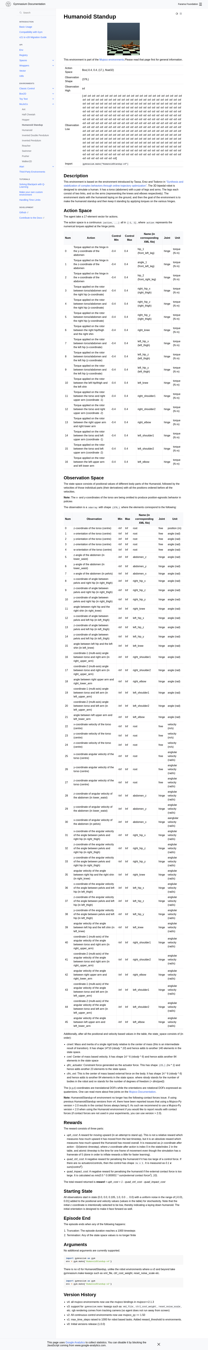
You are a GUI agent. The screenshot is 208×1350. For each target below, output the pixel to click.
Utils (21, 76)
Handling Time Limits (29, 200)
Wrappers (24, 65)
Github (22, 212)
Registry (23, 55)
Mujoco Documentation (142, 1091)
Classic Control (27, 88)
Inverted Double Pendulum (35, 135)
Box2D (22, 93)
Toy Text (23, 99)
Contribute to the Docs (30, 217)
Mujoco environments (111, 59)
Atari (21, 166)
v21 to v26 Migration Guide (32, 37)
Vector (22, 70)
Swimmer (26, 151)
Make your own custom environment (31, 193)
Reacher (26, 145)
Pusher (25, 156)
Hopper (25, 119)
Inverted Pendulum (31, 140)
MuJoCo (23, 104)
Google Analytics (75, 1342)
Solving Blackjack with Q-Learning (32, 185)
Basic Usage (25, 27)
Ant (23, 109)
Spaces (23, 60)
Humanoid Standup (32, 125)
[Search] (36, 13)
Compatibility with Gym (30, 32)
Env (21, 50)
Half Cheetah (28, 114)
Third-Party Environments (32, 171)
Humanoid (27, 130)
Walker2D (27, 161)
